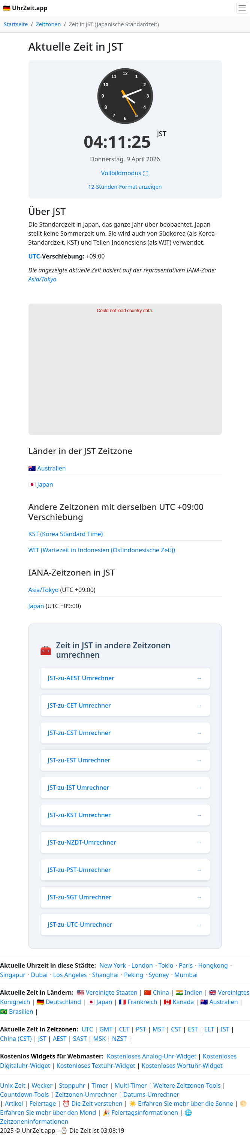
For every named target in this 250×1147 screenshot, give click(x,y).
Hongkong (213, 965)
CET (124, 1029)
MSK (99, 1038)
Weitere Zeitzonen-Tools (187, 1085)
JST (161, 133)
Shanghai (105, 975)
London (142, 965)
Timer (100, 1085)
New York (112, 965)
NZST (119, 1038)
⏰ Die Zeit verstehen (92, 1103)
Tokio (166, 965)
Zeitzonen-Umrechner (86, 1094)
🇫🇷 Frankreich (138, 1002)
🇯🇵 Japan (40, 484)
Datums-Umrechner (151, 1094)
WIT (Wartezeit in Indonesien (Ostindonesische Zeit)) (101, 550)
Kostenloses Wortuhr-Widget (182, 1065)
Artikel (14, 1103)
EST (193, 1029)
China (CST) (16, 1038)
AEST (60, 1038)
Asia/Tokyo (42, 279)
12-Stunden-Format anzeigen (125, 186)
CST (176, 1029)
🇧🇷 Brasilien (16, 1011)
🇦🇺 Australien (47, 468)
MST (159, 1029)
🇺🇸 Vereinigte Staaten (107, 992)
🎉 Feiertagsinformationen (140, 1112)
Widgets (43, 1056)
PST (141, 1029)
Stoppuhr (72, 1085)
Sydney (159, 975)
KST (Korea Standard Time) (65, 534)
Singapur (12, 975)
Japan (37, 606)
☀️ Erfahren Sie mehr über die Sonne (181, 1103)
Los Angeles (70, 975)
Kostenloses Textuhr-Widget (96, 1065)
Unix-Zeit (12, 1085)
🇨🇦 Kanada (179, 1002)
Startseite (16, 24)
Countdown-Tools (25, 1094)
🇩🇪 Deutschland (59, 1002)
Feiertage (43, 1103)
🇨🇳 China (156, 992)
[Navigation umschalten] (242, 8)
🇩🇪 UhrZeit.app (25, 8)
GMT (105, 1029)
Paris (186, 965)
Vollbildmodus (125, 173)
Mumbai (186, 975)
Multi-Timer (130, 1085)
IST (225, 1029)
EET (209, 1029)
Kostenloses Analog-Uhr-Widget (151, 1056)
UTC (34, 256)
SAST (80, 1038)
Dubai (39, 975)
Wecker (42, 1085)
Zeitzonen (48, 24)
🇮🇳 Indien (188, 992)
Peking (133, 975)
